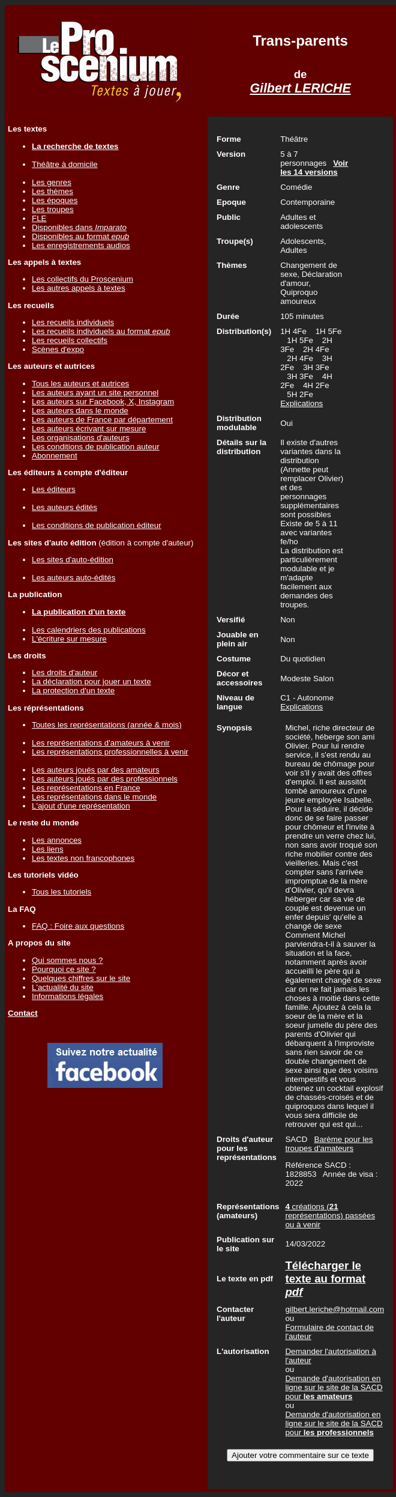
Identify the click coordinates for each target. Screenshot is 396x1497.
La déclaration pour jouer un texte (91, 681)
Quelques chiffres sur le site (81, 978)
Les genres (51, 182)
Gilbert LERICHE (300, 88)
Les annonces (57, 840)
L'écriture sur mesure (69, 638)
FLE (39, 218)
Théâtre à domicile (65, 164)
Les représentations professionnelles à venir (110, 751)
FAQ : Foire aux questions (78, 926)
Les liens (48, 849)
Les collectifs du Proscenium (82, 279)
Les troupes (53, 209)
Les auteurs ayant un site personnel (95, 392)
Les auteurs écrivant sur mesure (89, 428)
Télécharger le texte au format (325, 1278)
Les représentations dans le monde (94, 796)
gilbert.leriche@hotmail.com (334, 1309)
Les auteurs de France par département (102, 419)
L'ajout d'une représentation (81, 805)
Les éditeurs (54, 489)
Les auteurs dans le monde (80, 410)
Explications (301, 403)
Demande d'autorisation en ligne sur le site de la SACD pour (333, 1387)
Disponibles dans (79, 227)
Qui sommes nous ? (67, 960)
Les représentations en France (86, 787)
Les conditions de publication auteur (96, 446)
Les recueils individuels (73, 322)
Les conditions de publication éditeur (96, 525)
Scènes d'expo (58, 349)
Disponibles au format (80, 236)
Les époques (54, 200)
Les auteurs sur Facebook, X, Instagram (103, 401)
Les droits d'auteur (64, 672)
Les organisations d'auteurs (81, 437)
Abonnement (54, 455)
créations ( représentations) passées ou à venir (330, 1215)
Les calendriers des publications (89, 629)
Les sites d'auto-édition (72, 559)
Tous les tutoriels (61, 891)
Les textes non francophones (83, 858)
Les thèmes (52, 191)
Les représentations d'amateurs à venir (101, 742)
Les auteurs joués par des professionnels (105, 778)
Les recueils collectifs (69, 340)
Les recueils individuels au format (101, 331)
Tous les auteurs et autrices (80, 383)
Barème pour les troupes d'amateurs (329, 1144)
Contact (23, 1013)
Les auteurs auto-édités (73, 577)
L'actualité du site (63, 987)
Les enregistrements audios (81, 245)
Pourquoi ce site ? (64, 969)
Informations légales (67, 996)
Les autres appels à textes (78, 288)
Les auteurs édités (64, 507)
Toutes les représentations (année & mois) (107, 724)
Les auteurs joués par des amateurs (96, 769)
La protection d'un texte (73, 690)
